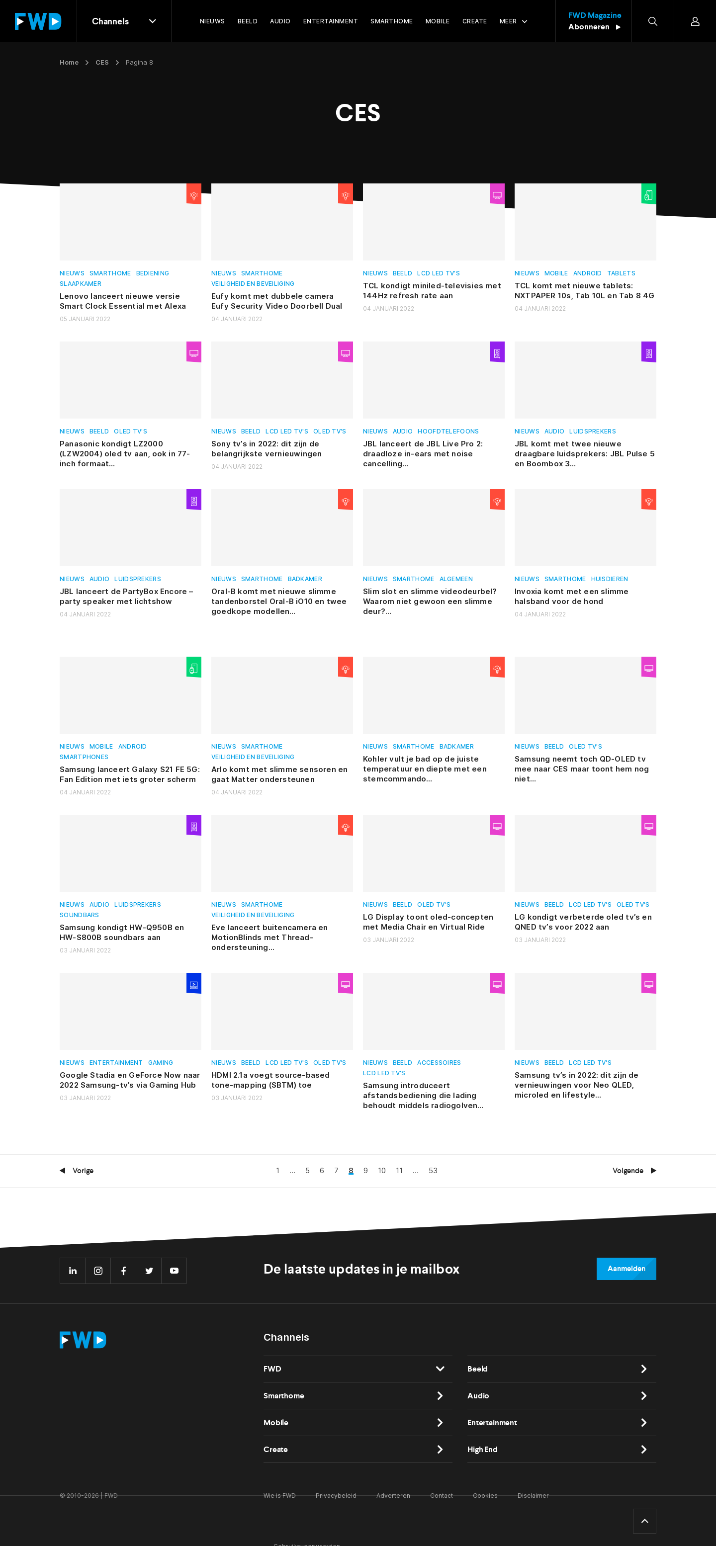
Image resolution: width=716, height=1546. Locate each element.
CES (102, 62)
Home (69, 62)
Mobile (556, 273)
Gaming (161, 1062)
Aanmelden (626, 1269)
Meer (508, 21)
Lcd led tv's (438, 273)
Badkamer (305, 579)
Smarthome (110, 273)
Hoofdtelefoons (448, 431)
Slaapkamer (80, 283)
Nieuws (72, 273)
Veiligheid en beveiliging (253, 283)
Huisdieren (609, 579)
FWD (272, 1369)
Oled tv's (130, 431)
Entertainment (116, 1062)
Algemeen (456, 579)
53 (433, 1170)
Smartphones (84, 757)
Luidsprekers (592, 431)
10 (382, 1170)
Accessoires (439, 1062)
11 (399, 1170)
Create (276, 1449)
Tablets (621, 273)
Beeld (403, 273)
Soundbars (79, 915)
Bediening (153, 273)
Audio (403, 431)
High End (482, 1449)
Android (587, 273)
